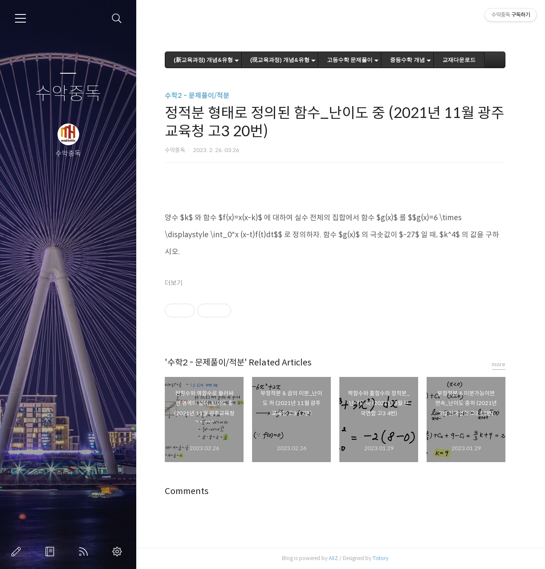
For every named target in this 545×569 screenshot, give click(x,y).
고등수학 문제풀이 (350, 60)
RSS (85, 551)
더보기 (174, 283)
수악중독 (68, 93)
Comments (187, 491)
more (498, 364)
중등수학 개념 (407, 60)
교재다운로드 (459, 60)
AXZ (333, 558)
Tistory (380, 558)
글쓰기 (18, 551)
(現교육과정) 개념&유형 (280, 60)
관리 (119, 551)
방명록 (51, 551)
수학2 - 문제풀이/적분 (197, 95)
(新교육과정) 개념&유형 (203, 60)
